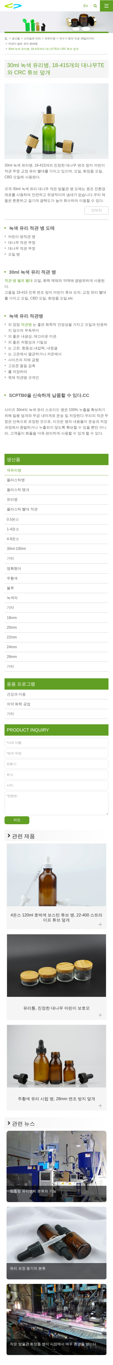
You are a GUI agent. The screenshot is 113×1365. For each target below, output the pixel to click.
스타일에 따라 (32, 38)
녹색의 (12, 598)
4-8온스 (13, 539)
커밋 (17, 820)
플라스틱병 (16, 480)
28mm (12, 657)
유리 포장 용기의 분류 (27, 1268)
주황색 (12, 578)
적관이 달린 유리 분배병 (23, 43)
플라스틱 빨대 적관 (22, 509)
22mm (12, 637)
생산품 (16, 38)
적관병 (27, 324)
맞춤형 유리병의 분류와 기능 (33, 1191)
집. (6, 38)
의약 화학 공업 (18, 704)
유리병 (12, 499)
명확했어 (14, 568)
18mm (12, 618)
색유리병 (50, 38)
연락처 (96, 210)
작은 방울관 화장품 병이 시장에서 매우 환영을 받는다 (53, 1344)
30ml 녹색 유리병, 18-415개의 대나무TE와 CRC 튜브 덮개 (43, 49)
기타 (10, 558)
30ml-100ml (16, 549)
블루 (10, 588)
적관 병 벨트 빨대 (19, 281)
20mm (12, 627)
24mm (12, 647)
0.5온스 (13, 519)
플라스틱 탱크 (18, 490)
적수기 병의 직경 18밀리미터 (76, 38)
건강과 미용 (16, 694)
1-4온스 (13, 529)
